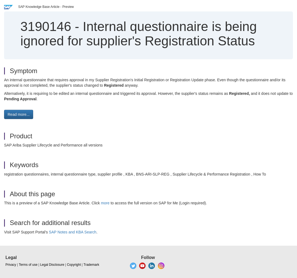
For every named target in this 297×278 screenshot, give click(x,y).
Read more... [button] (19, 114)
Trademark (91, 265)
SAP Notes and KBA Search (72, 232)
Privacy (10, 265)
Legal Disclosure (52, 265)
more (105, 203)
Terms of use (28, 265)
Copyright (74, 265)
